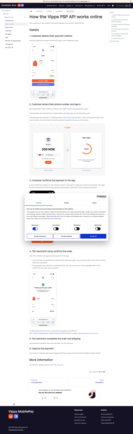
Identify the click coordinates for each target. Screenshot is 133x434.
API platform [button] (89, 5)
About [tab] (94, 203)
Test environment (80, 417)
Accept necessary (40, 236)
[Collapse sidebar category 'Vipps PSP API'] (25, 17)
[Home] (12, 5)
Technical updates (107, 417)
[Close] (130, 1)
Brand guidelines (106, 414)
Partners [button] (78, 5)
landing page (70, 117)
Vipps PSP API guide (56, 365)
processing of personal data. (51, 218)
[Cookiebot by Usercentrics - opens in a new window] (98, 196)
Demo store (106, 420)
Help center (84, 1)
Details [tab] (66, 203)
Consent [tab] (39, 203)
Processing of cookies (16, 430)
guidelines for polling (91, 333)
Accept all (93, 236)
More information (114, 41)
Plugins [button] (68, 5)
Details (112, 12)
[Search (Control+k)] (124, 5)
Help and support (80, 423)
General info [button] (51, 5)
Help (108, 5)
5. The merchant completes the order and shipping (119, 34)
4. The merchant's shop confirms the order (120, 30)
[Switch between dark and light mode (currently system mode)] (113, 5)
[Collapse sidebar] (14, 404)
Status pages (78, 414)
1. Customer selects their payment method (120, 16)
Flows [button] (61, 5)
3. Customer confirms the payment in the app (120, 25)
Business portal (79, 420)
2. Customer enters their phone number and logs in (119, 20)
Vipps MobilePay (107, 423)
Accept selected (66, 236)
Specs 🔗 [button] (100, 5)
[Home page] (31, 11)
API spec (9, 47)
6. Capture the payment (117, 38)
